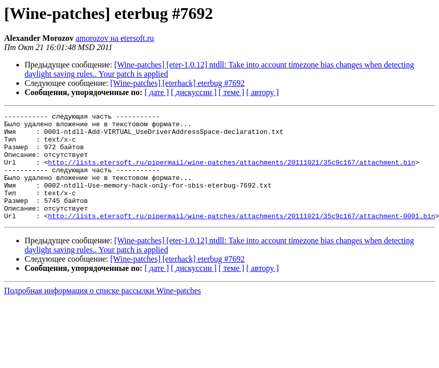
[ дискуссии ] (193, 92)
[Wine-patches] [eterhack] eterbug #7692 (178, 83)
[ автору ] (262, 92)
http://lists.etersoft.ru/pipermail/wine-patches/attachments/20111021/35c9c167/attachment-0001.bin (241, 237)
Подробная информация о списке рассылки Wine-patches (102, 312)
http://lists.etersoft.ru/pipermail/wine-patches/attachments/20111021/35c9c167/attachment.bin (231, 172)
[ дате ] (156, 92)
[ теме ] (231, 92)
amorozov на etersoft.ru (115, 38)
